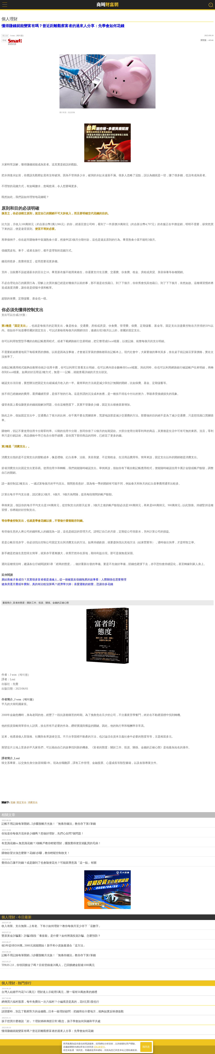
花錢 (12, 802)
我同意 (146, 1046)
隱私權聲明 (99, 1046)
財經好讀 (15, 42)
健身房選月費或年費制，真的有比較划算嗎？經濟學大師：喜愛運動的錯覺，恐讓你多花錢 (57, 584)
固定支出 (21, 802)
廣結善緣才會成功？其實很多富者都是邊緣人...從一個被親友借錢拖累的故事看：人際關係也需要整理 (64, 579)
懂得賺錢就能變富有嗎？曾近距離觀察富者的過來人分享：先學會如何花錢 (63, 26)
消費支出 (33, 802)
